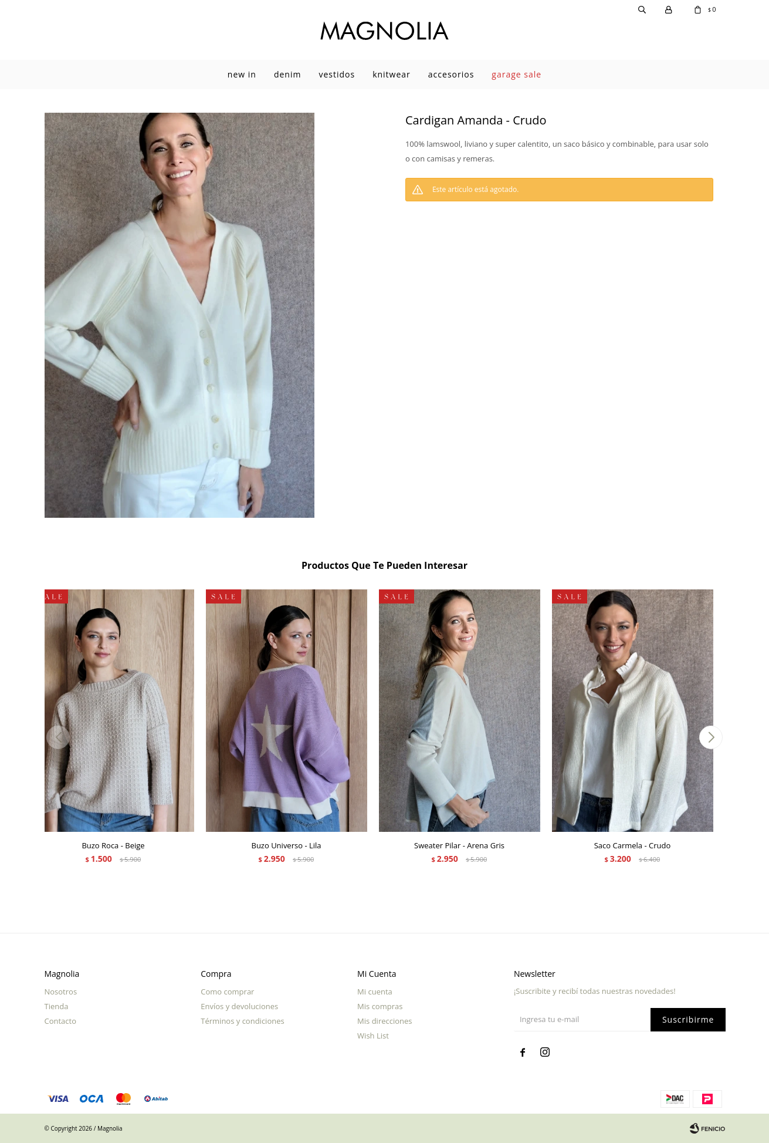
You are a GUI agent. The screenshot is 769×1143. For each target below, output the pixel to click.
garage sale (516, 74)
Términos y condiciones (242, 1021)
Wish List (373, 1035)
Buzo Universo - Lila (286, 845)
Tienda (57, 1006)
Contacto (61, 1021)
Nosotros (61, 991)
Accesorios (451, 74)
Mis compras (379, 1006)
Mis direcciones (384, 1021)
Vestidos (337, 74)
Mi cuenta (374, 991)
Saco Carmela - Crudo (632, 845)
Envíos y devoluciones (239, 1006)
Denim (287, 74)
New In (242, 74)
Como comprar (227, 991)
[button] (711, 737)
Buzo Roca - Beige (113, 845)
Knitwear (391, 74)
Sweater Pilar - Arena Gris (459, 845)
